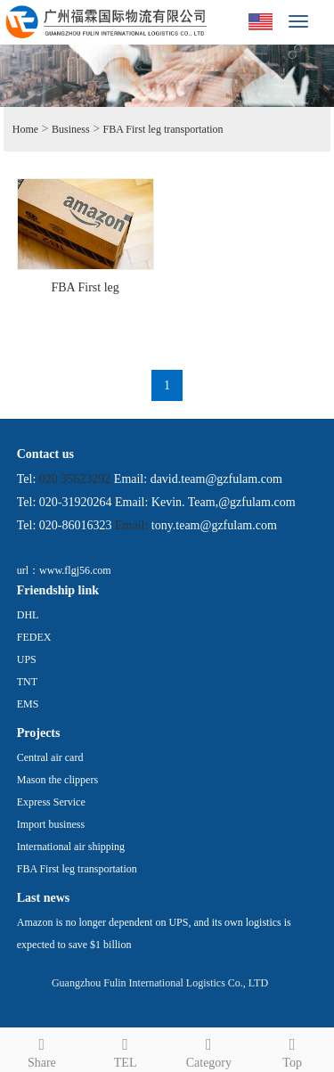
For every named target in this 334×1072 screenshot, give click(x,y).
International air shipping (71, 846)
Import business (51, 824)
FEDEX (34, 637)
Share (42, 1050)
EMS (28, 704)
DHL (28, 615)
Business (71, 129)
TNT (27, 681)
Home (25, 129)
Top (292, 1050)
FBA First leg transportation (163, 129)
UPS (27, 659)
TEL (125, 1050)
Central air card (50, 757)
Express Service (51, 802)
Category (209, 1050)
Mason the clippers (57, 779)
